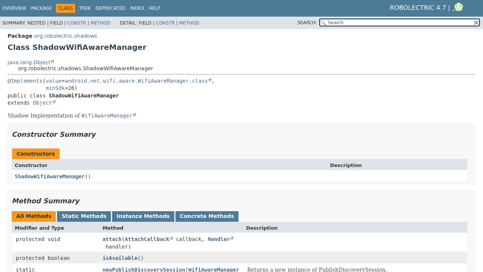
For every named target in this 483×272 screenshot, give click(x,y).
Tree (85, 8)
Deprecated (110, 8)
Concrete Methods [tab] (207, 216)
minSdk (55, 88)
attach (112, 239)
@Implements (25, 81)
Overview (14, 8)
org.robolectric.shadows (65, 36)
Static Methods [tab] (84, 216)
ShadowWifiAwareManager (50, 176)
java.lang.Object (29, 62)
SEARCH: (307, 22)
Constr (76, 23)
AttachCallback (147, 239)
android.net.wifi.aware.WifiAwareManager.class (136, 81)
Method (101, 23)
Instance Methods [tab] (143, 216)
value (54, 81)
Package (41, 8)
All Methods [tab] (33, 216)
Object (42, 103)
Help (154, 8)
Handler (219, 239)
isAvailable (120, 258)
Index (137, 8)
